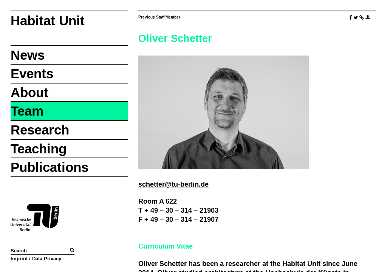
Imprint (19, 258)
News (28, 55)
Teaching (39, 149)
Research (40, 130)
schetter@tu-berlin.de (173, 184)
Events (32, 73)
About (29, 92)
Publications (49, 167)
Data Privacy (46, 258)
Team (27, 111)
